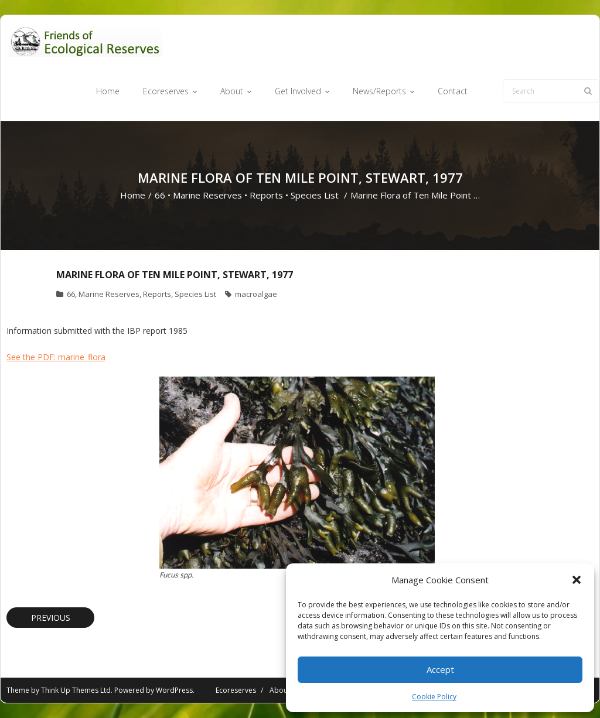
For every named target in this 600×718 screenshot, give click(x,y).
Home (132, 195)
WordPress (174, 690)
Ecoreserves (236, 690)
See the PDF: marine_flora (55, 357)
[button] (576, 580)
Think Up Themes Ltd (76, 690)
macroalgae (256, 294)
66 (160, 195)
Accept (440, 669)
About (280, 690)
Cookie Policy (434, 697)
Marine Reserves (207, 195)
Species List (315, 195)
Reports (266, 195)
